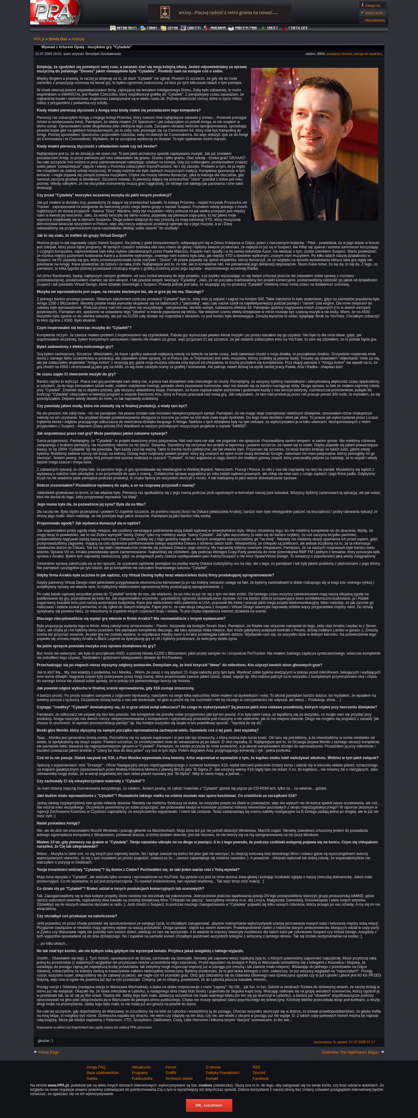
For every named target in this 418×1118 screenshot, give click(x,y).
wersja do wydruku (368, 54)
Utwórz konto (374, 13)
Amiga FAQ (96, 1067)
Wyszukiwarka (375, 20)
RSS (256, 1067)
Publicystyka (242, 28)
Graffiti (190, 28)
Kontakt (212, 1078)
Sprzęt (269, 28)
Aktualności (123, 28)
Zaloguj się (372, 5)
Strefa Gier (295, 28)
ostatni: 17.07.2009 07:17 (356, 1042)
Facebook (261, 1078)
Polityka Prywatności (222, 1073)
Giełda (169, 28)
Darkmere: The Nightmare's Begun (350, 1052)
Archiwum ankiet (179, 1078)
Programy (215, 28)
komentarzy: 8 (324, 1042)
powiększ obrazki (339, 54)
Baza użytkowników (103, 1073)
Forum (149, 28)
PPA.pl (39, 39)
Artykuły (77, 39)
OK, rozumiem (208, 1105)
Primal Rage (49, 1052)
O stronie (213, 1067)
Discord (259, 1073)
